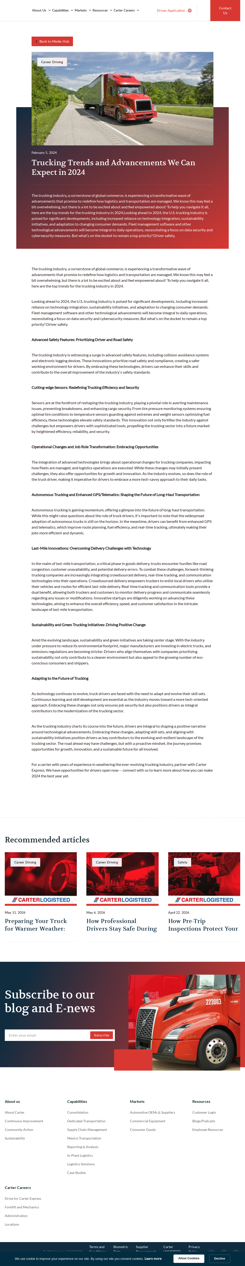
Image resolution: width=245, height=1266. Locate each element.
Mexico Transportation (84, 1138)
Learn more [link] (153, 1258)
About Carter (15, 1112)
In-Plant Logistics (80, 1155)
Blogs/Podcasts (203, 1121)
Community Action (19, 1130)
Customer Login (204, 1112)
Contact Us (225, 10)
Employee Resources (207, 1130)
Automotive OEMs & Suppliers (152, 1112)
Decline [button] (219, 1258)
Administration (16, 1216)
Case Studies (76, 1173)
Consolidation (77, 1112)
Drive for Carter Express (23, 1198)
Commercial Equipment (147, 1121)
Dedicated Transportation (86, 1121)
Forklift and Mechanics (22, 1207)
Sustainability (15, 1138)
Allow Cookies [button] (189, 1258)
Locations (12, 1224)
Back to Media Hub (54, 41)
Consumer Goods (143, 1130)
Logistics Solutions (81, 1164)
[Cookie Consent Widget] (122, 1258)
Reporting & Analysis (82, 1147)
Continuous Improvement (24, 1121)
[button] (41, 10)
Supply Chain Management (87, 1130)
